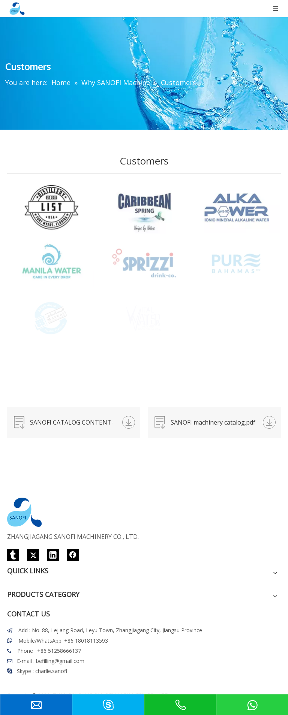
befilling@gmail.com (60, 660)
